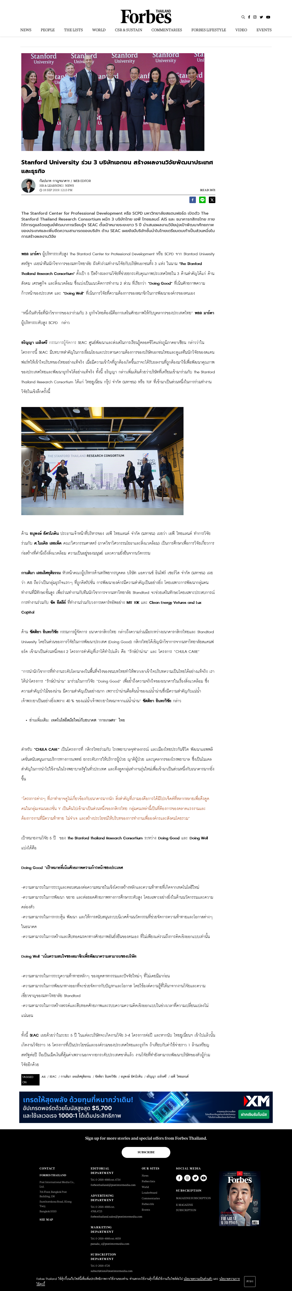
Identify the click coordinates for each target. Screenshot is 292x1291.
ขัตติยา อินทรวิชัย (106, 1076)
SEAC (53, 1076)
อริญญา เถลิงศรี (156, 1076)
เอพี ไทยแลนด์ (180, 1076)
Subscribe (146, 1152)
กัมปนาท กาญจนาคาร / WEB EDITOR (65, 181)
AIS (43, 1077)
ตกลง (249, 1281)
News (69, 185)
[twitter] (212, 201)
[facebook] (192, 201)
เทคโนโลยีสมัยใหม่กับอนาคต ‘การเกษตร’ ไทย (88, 720)
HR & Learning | (52, 185)
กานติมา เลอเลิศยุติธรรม (76, 1076)
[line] (202, 201)
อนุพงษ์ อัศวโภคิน (131, 1076)
